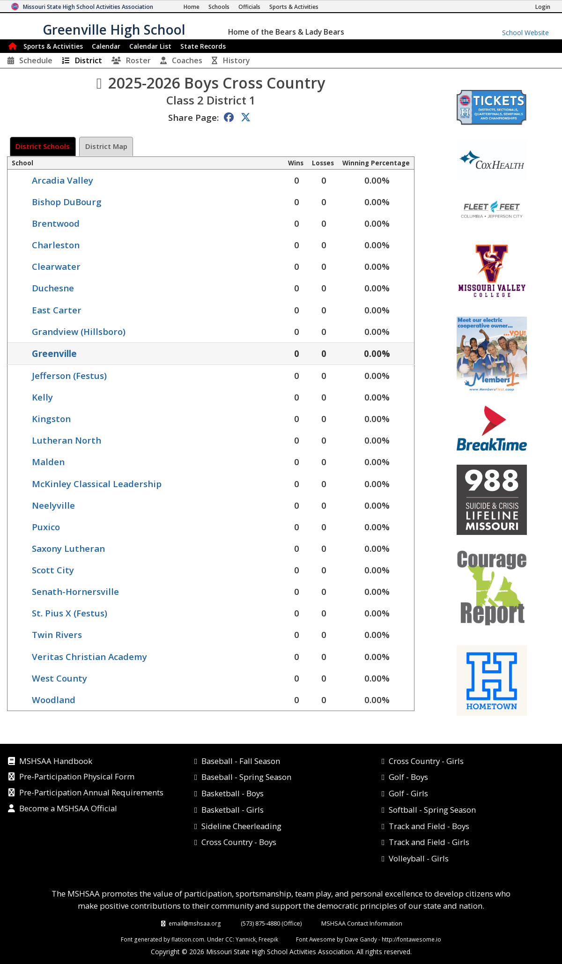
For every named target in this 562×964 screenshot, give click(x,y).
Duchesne (53, 288)
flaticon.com (187, 939)
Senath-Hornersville (75, 591)
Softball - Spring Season (432, 809)
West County (59, 678)
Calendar (106, 46)
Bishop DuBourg (67, 202)
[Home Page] (191, 6)
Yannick (246, 939)
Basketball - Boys (232, 793)
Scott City (53, 570)
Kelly (42, 397)
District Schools (42, 146)
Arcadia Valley (62, 180)
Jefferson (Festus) (69, 375)
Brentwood (56, 223)
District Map (106, 146)
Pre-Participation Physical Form (76, 777)
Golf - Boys (408, 776)
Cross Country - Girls (426, 761)
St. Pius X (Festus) (69, 613)
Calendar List (150, 46)
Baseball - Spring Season (246, 776)
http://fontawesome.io (411, 939)
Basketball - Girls (232, 809)
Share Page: (193, 117)
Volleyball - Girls (419, 858)
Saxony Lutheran (68, 548)
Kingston (51, 418)
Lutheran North (66, 440)
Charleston (56, 245)
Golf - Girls (408, 793)
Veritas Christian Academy (89, 656)
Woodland (53, 699)
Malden (48, 461)
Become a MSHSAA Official (68, 809)
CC (229, 939)
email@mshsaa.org (195, 923)
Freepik (268, 939)
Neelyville (53, 505)
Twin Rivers (57, 634)
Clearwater (56, 266)
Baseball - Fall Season (240, 761)
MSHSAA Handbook (55, 761)
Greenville (54, 353)
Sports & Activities (53, 46)
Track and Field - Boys (429, 826)
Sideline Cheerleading (241, 826)
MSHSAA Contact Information (361, 923)
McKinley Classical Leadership (97, 483)
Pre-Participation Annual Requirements (91, 793)
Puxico (46, 527)
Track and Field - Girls (429, 842)
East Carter (56, 310)
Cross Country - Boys (238, 842)
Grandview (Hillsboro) (79, 331)
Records (203, 46)
